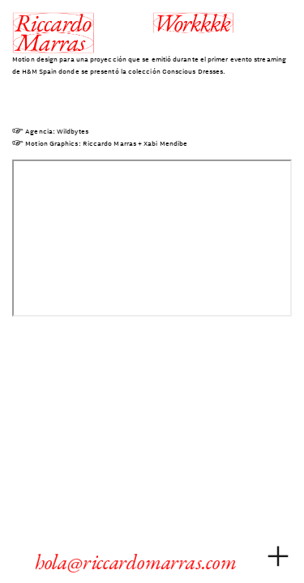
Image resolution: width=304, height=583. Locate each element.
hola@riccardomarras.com (140, 562)
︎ (278, 557)
